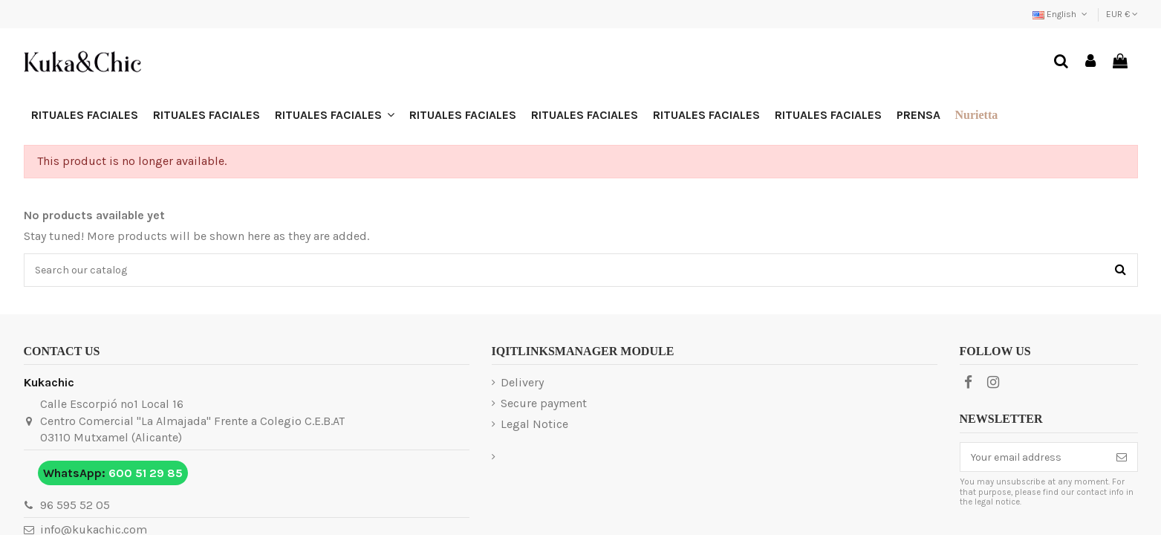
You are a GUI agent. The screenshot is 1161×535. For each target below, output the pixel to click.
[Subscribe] (1121, 457)
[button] (334, 115)
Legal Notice (534, 424)
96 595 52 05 (75, 505)
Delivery (522, 382)
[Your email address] (1033, 457)
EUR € (1122, 14)
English (1061, 14)
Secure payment (544, 403)
